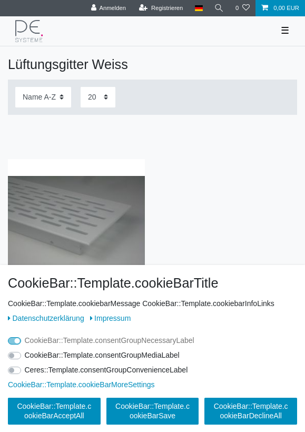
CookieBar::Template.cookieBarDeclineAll (251, 411)
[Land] (198, 8)
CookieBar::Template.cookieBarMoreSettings (81, 384)
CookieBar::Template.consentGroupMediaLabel (102, 355)
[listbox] (76, 227)
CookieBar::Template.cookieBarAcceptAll (54, 411)
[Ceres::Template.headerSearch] (219, 8)
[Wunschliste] (242, 8)
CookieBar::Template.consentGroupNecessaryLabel (109, 340)
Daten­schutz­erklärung (47, 318)
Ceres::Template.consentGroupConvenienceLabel (106, 370)
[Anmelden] (108, 8)
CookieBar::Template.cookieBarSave (152, 411)
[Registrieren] (161, 8)
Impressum (110, 318)
